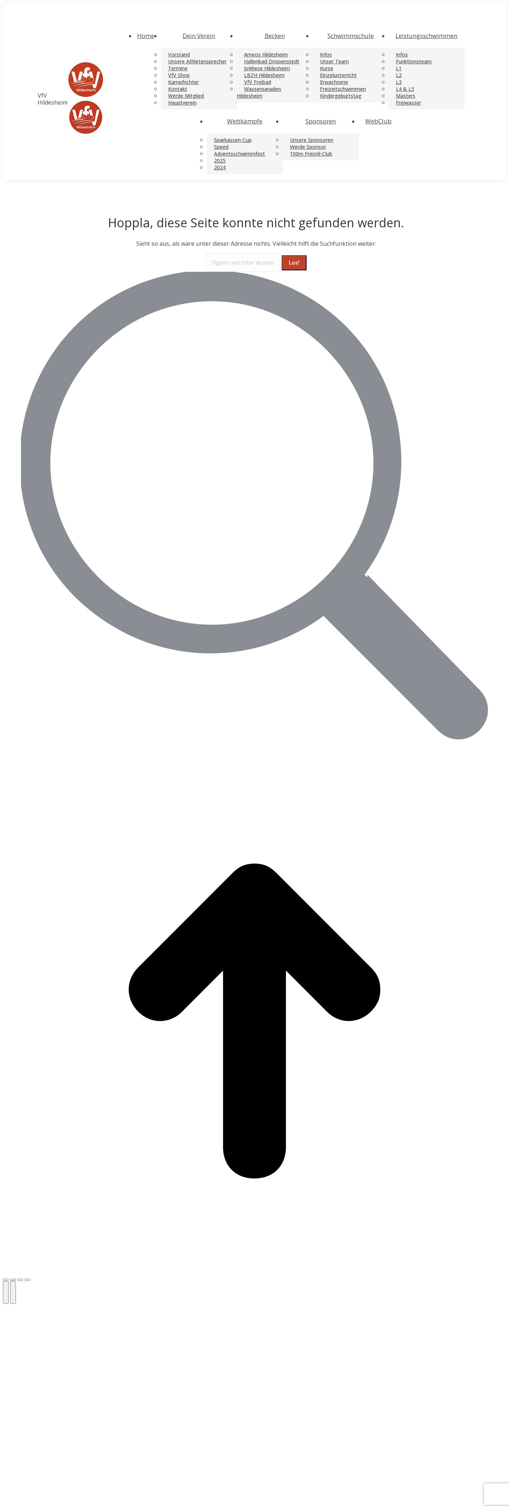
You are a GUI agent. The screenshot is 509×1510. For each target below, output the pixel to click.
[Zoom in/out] (27, 1280)
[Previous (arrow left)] (6, 1292)
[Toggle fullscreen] (20, 1280)
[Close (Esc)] (6, 1280)
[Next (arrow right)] (13, 1292)
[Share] (13, 1280)
